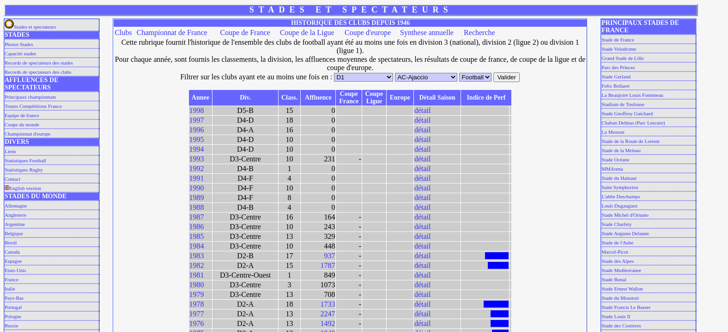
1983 (196, 256)
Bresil (11, 242)
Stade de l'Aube (617, 242)
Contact (12, 179)
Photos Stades (19, 44)
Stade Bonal (613, 279)
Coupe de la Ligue (307, 32)
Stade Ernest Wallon (622, 288)
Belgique (14, 233)
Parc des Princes (618, 67)
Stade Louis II (615, 316)
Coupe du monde (22, 124)
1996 (196, 130)
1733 (327, 304)
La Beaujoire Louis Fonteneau (632, 95)
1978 (196, 304)
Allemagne (16, 205)
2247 (327, 314)
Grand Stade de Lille (622, 58)
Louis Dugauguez (619, 205)
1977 (196, 314)
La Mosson (612, 132)
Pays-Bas (14, 298)
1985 (196, 236)
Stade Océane (615, 159)
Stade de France (617, 39)
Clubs (123, 32)
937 (329, 256)
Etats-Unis (15, 270)
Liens (10, 151)
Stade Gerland (616, 76)
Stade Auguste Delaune (625, 233)
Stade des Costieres (621, 325)
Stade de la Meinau (621, 150)
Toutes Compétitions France (33, 106)
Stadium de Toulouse (622, 104)
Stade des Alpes (617, 261)
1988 (196, 207)
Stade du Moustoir (620, 298)
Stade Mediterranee (621, 270)
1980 (196, 285)
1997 (196, 120)
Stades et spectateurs (30, 27)
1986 (196, 227)
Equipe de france (22, 115)
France (11, 279)
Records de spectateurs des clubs (38, 72)
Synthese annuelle (427, 32)
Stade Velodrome (618, 49)
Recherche (479, 32)
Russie (11, 325)
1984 (196, 246)
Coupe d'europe (368, 32)
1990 (196, 188)
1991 (196, 178)
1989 (196, 198)
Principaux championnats (30, 97)
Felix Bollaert (615, 86)
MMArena (612, 169)
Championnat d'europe (27, 133)
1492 (327, 323)
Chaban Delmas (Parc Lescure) (633, 122)
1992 (196, 168)
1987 (196, 217)
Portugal (13, 307)
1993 (196, 159)
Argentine (15, 224)
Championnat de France (172, 32)
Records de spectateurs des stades (39, 62)
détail (422, 110)
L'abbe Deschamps (620, 196)
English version (23, 188)
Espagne (13, 261)
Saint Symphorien (619, 187)
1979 (196, 294)
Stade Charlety (616, 224)
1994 (196, 149)
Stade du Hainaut (619, 178)
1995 (196, 139)
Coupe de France (245, 32)
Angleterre (15, 215)
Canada (12, 252)
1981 (196, 275)
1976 (196, 323)
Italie (10, 288)
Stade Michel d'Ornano (625, 215)
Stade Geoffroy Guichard (627, 113)
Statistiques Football (25, 160)
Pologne (13, 316)
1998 (196, 110)
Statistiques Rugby (24, 169)
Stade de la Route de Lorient (630, 141)
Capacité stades (20, 53)
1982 (196, 265)
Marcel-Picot (614, 252)
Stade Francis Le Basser (625, 307)
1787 (327, 265)
